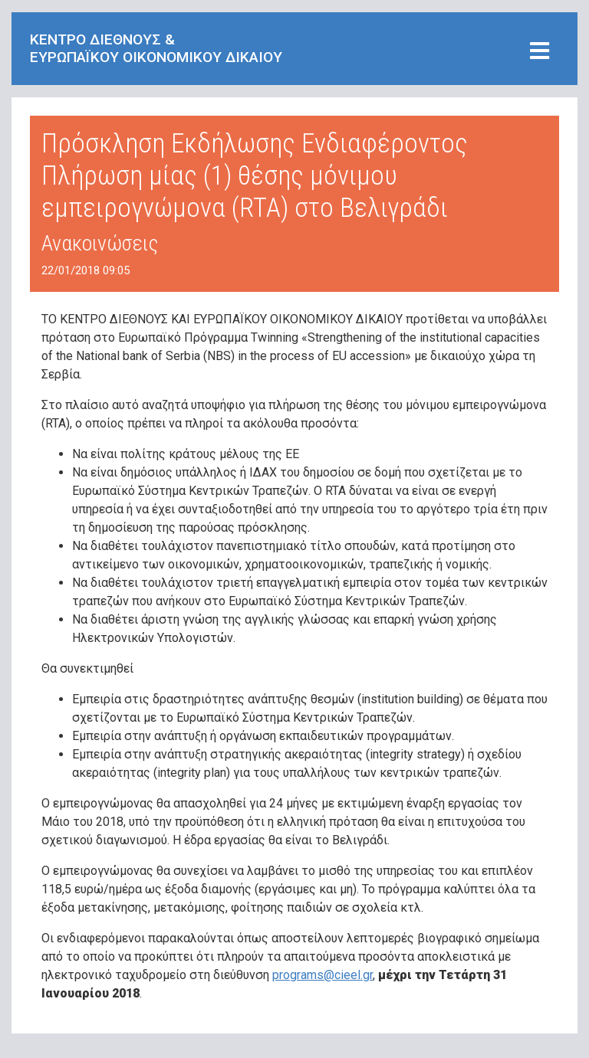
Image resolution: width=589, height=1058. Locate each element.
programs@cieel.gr (322, 975)
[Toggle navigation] (539, 52)
